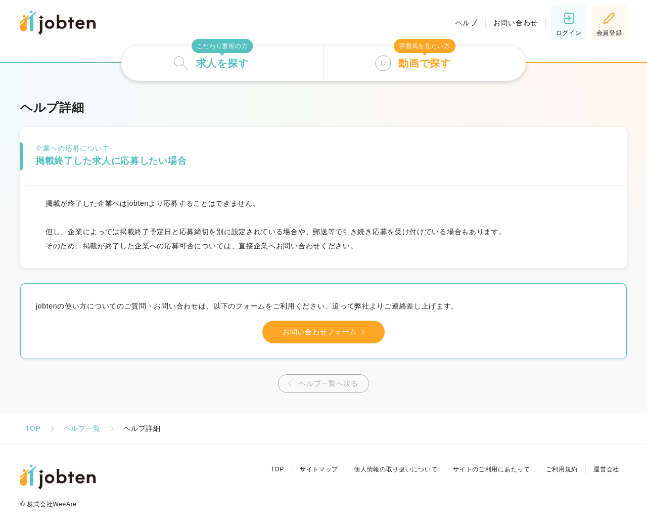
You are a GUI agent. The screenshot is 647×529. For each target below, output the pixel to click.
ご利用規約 (562, 469)
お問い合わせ (515, 23)
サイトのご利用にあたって (491, 469)
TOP (33, 428)
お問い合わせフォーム (326, 332)
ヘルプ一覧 (82, 428)
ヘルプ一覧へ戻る (321, 383)
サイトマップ (319, 469)
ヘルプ (466, 23)
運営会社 (606, 469)
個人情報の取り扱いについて (395, 469)
